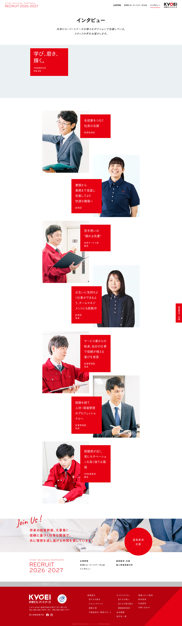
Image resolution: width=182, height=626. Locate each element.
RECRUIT (45, 581)
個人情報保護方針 (124, 565)
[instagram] (51, 611)
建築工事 (93, 605)
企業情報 (117, 5)
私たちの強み (94, 596)
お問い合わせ (144, 604)
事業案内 (91, 592)
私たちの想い (124, 596)
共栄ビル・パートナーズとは (135, 5)
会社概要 (121, 609)
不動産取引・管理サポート (100, 609)
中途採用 (142, 600)
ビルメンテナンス (96, 601)
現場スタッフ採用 (145, 592)
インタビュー (155, 5)
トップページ (34, 581)
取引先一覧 (122, 613)
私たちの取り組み (125, 601)
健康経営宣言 (124, 605)
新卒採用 (142, 596)
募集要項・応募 (179, 313)
